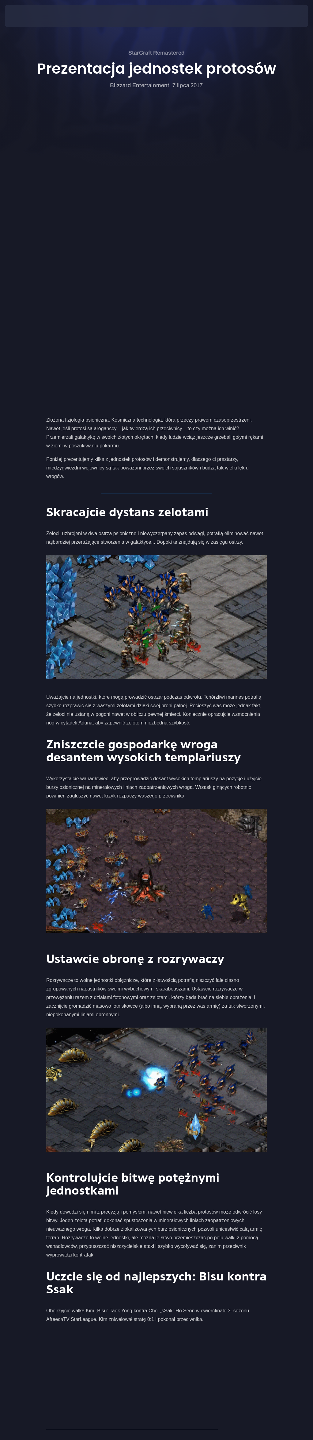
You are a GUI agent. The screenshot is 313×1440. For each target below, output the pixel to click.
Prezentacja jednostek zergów (78, 1208)
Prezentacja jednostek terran (77, 1216)
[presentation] (23, 16)
